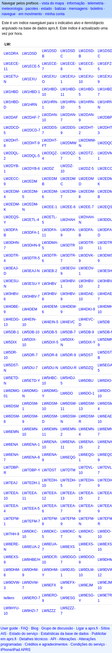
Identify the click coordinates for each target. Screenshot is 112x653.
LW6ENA (11, 444)
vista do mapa (53, 3)
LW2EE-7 (86, 207)
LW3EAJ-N (30, 271)
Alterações (67, 639)
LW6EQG (67, 457)
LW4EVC (67, 322)
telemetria (96, 3)
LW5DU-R (68, 368)
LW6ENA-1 (31, 444)
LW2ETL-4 (30, 220)
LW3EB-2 (49, 271)
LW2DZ (48, 169)
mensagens (78, 9)
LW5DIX (10, 342)
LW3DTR (67, 245)
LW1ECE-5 (31, 66)
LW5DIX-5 (50, 342)
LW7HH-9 (11, 534)
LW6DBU (86, 381)
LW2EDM (29, 181)
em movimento (30, 14)
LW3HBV (49, 284)
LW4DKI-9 (87, 309)
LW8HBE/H (31, 560)
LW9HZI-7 (30, 611)
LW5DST (86, 355)
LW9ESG (67, 598)
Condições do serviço (87, 644)
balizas (60, 9)
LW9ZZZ (49, 611)
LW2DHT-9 (30, 143)
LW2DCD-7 (31, 130)
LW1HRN (29, 105)
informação (76, 3)
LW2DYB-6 (31, 169)
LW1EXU (29, 79)
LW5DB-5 (49, 332)
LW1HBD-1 (31, 92)
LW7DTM (67, 470)
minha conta (55, 14)
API (53, 639)
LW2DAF (11, 117)
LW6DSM (11, 406)
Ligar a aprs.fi (87, 628)
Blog (34, 628)
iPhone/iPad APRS (15, 650)
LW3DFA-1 (30, 232)
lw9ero (9, 598)
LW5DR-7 (30, 355)
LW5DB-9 (86, 332)
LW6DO (66, 393)
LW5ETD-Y (31, 381)
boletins (96, 9)
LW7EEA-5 (30, 508)
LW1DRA (11, 53)
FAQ (24, 628)
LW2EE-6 (67, 207)
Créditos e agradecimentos (46, 644)
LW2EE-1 (49, 207)
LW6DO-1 (86, 393)
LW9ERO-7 (31, 598)
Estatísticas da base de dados (65, 634)
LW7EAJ (10, 483)
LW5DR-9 (68, 355)
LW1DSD (29, 53)
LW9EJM (86, 585)
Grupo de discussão (57, 628)
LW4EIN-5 (50, 322)
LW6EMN (11, 432)
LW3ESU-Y (31, 284)
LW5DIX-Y (87, 342)
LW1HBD (11, 92)
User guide (9, 628)
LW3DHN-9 (31, 245)
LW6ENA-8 (31, 457)
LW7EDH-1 (31, 483)
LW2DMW (68, 143)
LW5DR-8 (50, 355)
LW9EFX (49, 585)
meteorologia (12, 9)
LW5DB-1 (11, 332)
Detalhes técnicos (33, 639)
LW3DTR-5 (31, 258)
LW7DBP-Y (31, 470)
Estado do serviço (23, 634)
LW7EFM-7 (31, 521)
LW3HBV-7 (30, 296)
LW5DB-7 (68, 332)
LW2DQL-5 (31, 156)
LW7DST (49, 470)
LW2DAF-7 (30, 117)
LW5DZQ (86, 368)
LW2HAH (67, 220)
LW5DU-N (50, 368)
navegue (9, 14)
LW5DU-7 (30, 368)
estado (46, 9)
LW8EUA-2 (31, 547)
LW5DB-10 (30, 332)
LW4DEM (29, 309)
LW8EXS (67, 547)
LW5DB (104, 322)
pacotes (31, 9)
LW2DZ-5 (86, 169)
